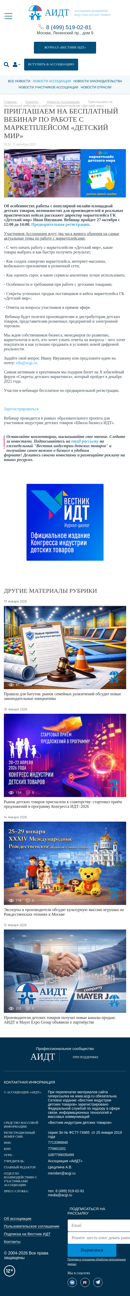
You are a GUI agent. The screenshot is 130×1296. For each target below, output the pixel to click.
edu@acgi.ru (26, 363)
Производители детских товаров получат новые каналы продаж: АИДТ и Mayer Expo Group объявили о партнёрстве (60, 1019)
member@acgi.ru (62, 1173)
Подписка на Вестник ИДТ (27, 1234)
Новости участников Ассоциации (48, 87)
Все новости (19, 81)
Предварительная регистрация (60, 224)
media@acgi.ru (60, 1195)
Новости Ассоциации (52, 81)
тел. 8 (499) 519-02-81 (66, 1191)
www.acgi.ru (84, 1096)
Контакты (12, 1241)
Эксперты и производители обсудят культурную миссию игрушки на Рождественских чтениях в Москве (64, 911)
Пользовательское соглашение (31, 1226)
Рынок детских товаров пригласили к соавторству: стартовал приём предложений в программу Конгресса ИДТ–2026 (63, 804)
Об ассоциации (17, 1218)
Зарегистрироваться (21, 409)
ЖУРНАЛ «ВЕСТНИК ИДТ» (65, 47)
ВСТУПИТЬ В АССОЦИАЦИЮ (51, 64)
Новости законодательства (97, 81)
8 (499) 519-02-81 (68, 27)
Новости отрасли (96, 87)
